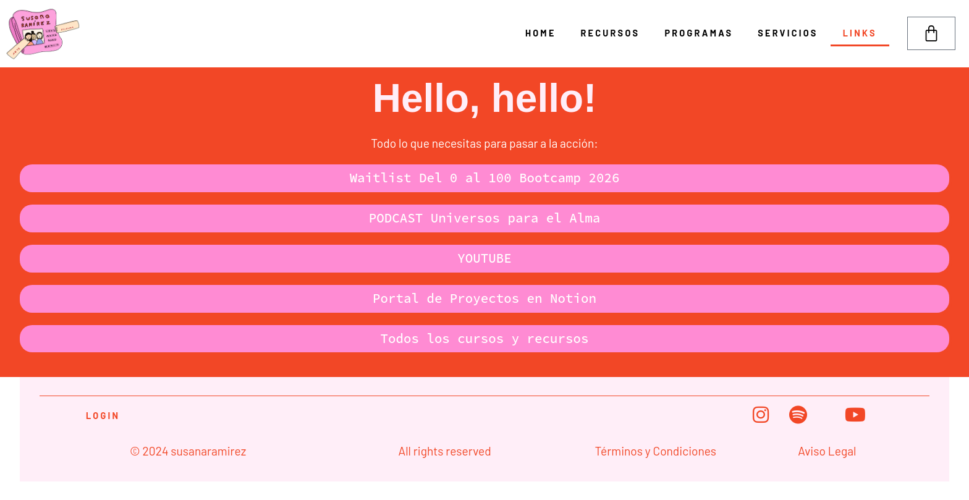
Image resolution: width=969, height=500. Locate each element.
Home (540, 33)
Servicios (788, 33)
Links (860, 33)
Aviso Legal (827, 451)
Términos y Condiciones (655, 451)
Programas (699, 33)
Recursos (610, 33)
